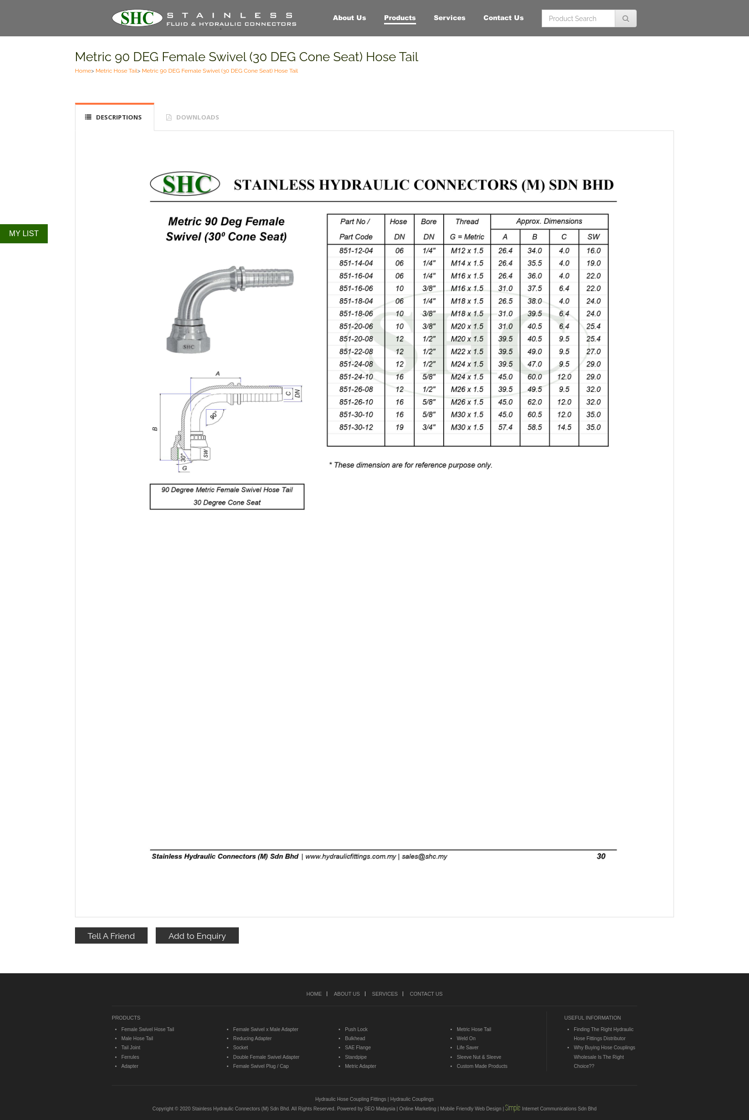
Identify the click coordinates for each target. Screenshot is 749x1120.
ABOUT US (347, 994)
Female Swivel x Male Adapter (266, 1029)
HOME (313, 994)
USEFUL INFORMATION (592, 1018)
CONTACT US (426, 994)
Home (83, 70)
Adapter (130, 1066)
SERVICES (385, 994)
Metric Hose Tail (117, 70)
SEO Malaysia (379, 1108)
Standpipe (356, 1057)
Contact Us (503, 17)
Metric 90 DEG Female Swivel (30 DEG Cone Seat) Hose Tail (246, 56)
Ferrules (130, 1057)
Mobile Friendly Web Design (471, 1108)
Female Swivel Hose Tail (147, 1029)
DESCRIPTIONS (119, 117)
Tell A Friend (111, 936)
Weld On (466, 1038)
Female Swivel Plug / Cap (261, 1066)
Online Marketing (417, 1108)
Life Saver (468, 1047)
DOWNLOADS (197, 117)
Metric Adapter (360, 1066)
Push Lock (356, 1029)
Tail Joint (130, 1047)
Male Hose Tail (137, 1038)
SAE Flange (358, 1047)
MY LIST (24, 233)
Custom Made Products (482, 1066)
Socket (240, 1047)
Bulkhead (355, 1038)
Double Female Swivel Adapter (266, 1057)
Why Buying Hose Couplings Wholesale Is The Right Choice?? (604, 1057)
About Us (349, 17)
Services (450, 17)
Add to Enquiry (197, 936)
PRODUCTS (126, 1018)
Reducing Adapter (252, 1038)
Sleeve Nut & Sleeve (479, 1057)
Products (400, 17)
